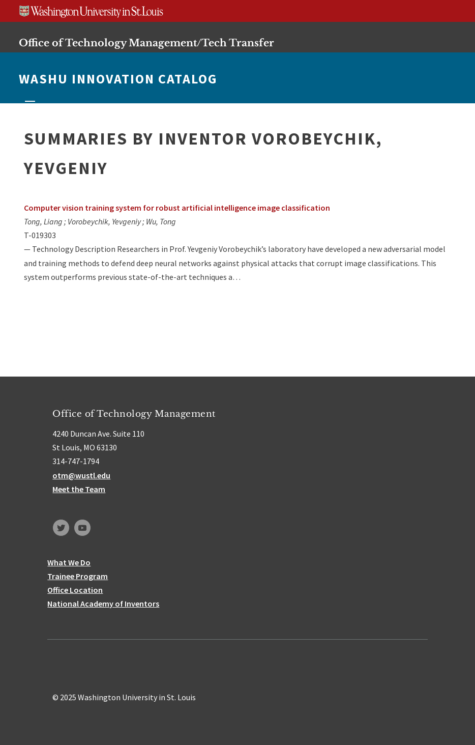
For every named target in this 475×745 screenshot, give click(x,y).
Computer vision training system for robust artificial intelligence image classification (177, 208)
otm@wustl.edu (81, 475)
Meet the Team (78, 489)
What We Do (69, 562)
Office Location (75, 590)
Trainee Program (77, 576)
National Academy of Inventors (103, 603)
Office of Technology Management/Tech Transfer (146, 43)
